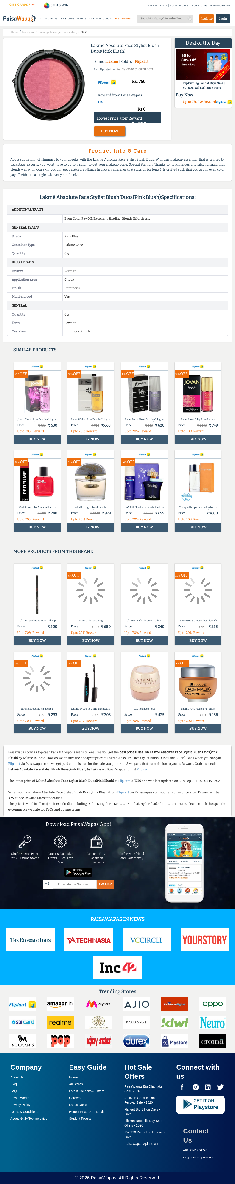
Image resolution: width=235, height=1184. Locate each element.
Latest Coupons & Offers (86, 1091)
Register (207, 19)
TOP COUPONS (104, 18)
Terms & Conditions (24, 1111)
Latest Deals (78, 1105)
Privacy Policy (20, 1105)
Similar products (34, 350)
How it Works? (20, 1098)
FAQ (13, 1091)
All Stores (76, 1084)
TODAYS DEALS (86, 18)
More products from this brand (53, 551)
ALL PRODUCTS (48, 18)
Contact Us (196, 1135)
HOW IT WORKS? (180, 5)
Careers (75, 1098)
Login (223, 19)
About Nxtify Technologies (28, 1118)
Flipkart (141, 61)
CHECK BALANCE (156, 5)
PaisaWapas (104, 1177)
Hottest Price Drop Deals (86, 1111)
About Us (17, 1077)
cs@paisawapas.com (198, 1157)
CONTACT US (199, 5)
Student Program (81, 1118)
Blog (13, 1084)
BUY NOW (109, 131)
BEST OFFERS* (123, 18)
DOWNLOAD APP (220, 5)
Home (73, 1077)
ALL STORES (67, 18)
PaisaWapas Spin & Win (141, 1144)
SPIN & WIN (55, 5)
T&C (100, 101)
